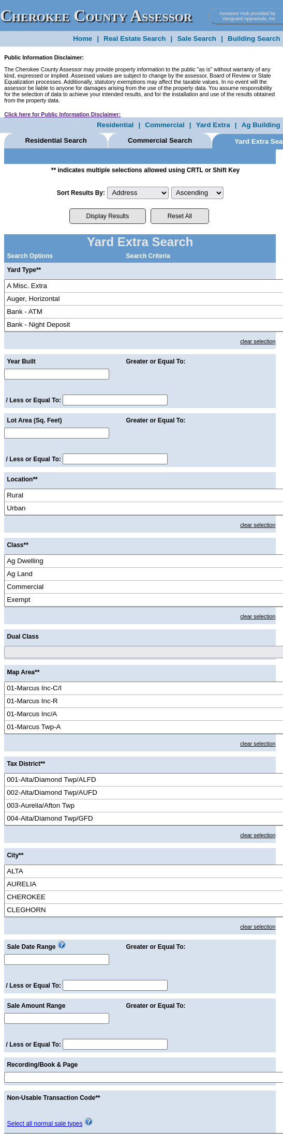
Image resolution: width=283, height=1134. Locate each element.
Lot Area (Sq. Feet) (34, 420)
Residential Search (56, 140)
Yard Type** (24, 270)
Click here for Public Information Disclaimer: (62, 114)
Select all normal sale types (44, 1123)
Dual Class (22, 636)
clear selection (257, 341)
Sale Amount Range (36, 1005)
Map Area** (23, 672)
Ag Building (261, 125)
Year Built (21, 361)
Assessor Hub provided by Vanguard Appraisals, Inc (247, 16)
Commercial (164, 125)
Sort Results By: (81, 192)
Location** (22, 479)
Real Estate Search (134, 38)
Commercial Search (160, 140)
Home (82, 38)
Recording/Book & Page (42, 1064)
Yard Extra (213, 125)
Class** (17, 545)
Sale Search (196, 38)
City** (15, 855)
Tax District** (26, 763)
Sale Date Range (31, 946)
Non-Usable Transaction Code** (53, 1097)
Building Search (254, 38)
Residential (115, 125)
